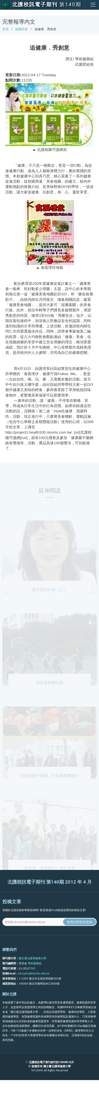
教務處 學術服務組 (30, 976)
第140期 (70, 4)
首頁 (5, 29)
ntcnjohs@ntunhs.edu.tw (33, 987)
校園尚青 (21, 29)
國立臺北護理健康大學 (32, 971)
